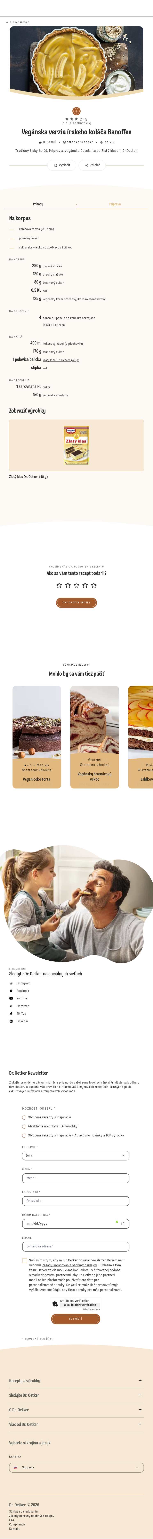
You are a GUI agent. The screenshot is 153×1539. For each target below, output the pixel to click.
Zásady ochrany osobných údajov (31, 1516)
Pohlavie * (30, 1147)
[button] (76, 115)
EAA (11, 1520)
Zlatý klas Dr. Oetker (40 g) (61, 360)
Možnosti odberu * (39, 1108)
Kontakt (14, 1529)
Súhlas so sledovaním (24, 1511)
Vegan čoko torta (37, 737)
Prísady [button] (38, 204)
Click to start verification (80, 1305)
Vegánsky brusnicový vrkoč (94, 737)
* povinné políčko (38, 1339)
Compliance (17, 1524)
